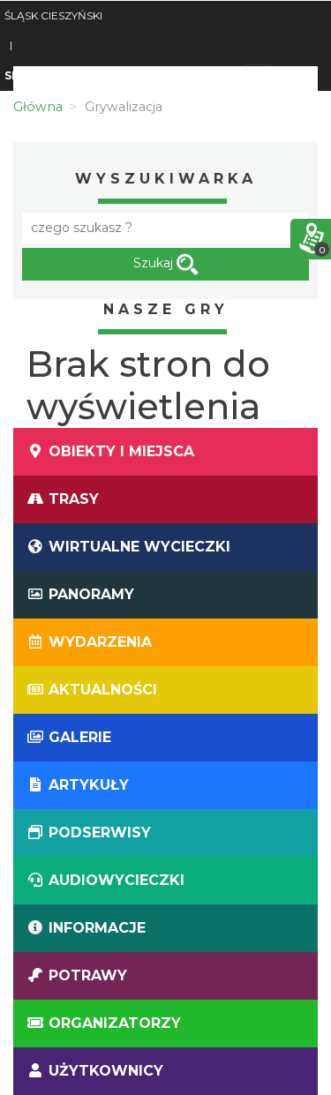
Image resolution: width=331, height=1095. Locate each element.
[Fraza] (165, 228)
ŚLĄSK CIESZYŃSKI (53, 15)
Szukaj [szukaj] (166, 264)
